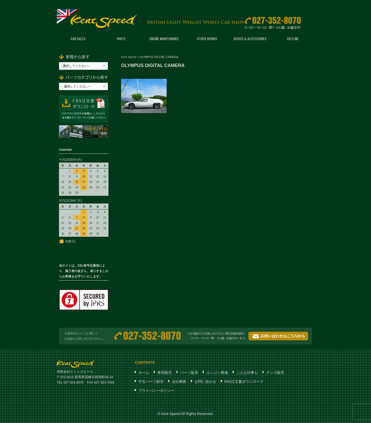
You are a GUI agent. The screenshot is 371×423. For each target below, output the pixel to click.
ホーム (143, 372)
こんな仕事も (247, 372)
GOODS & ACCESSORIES (249, 38)
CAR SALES (78, 38)
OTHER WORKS (207, 38)
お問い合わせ (205, 381)
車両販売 (164, 372)
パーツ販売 (189, 372)
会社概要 (179, 381)
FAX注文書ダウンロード (244, 381)
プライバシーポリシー (156, 390)
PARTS (121, 38)
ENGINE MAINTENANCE (164, 38)
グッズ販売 (275, 372)
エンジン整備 (217, 372)
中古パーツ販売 (151, 381)
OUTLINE (293, 38)
